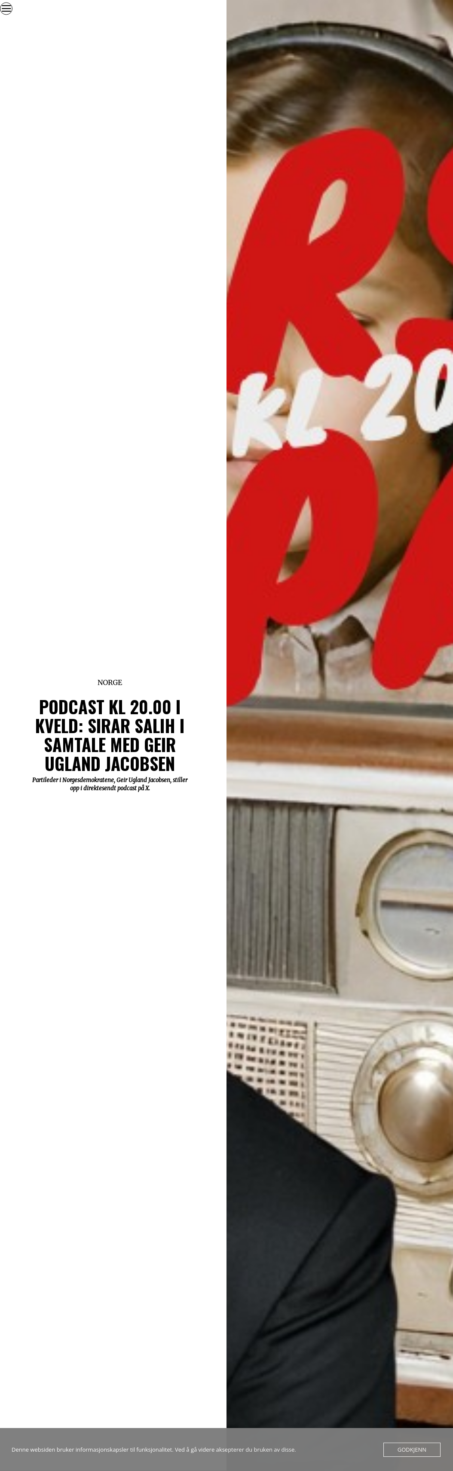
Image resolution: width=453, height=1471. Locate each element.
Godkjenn (412, 1449)
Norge (110, 682)
